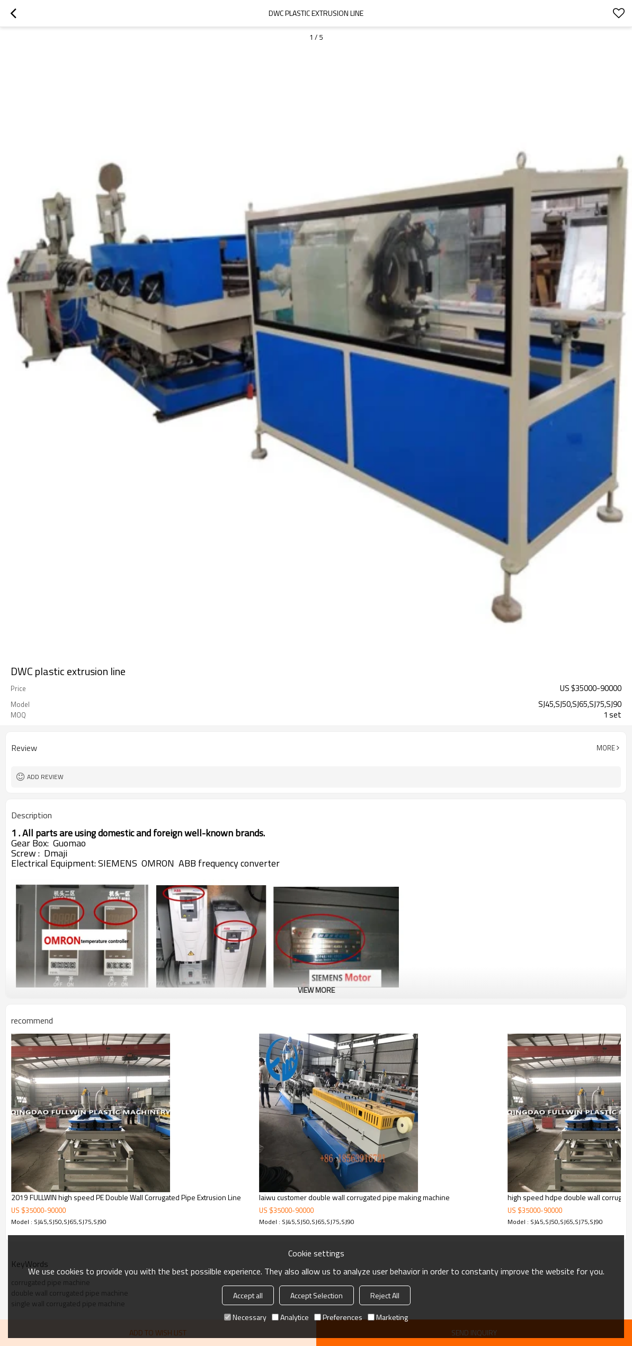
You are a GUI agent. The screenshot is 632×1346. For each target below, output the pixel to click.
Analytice (290, 1317)
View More (316, 989)
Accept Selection (316, 1295)
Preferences (338, 1317)
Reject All (384, 1295)
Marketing (388, 1317)
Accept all (248, 1295)
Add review (45, 777)
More (606, 747)
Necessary (245, 1317)
